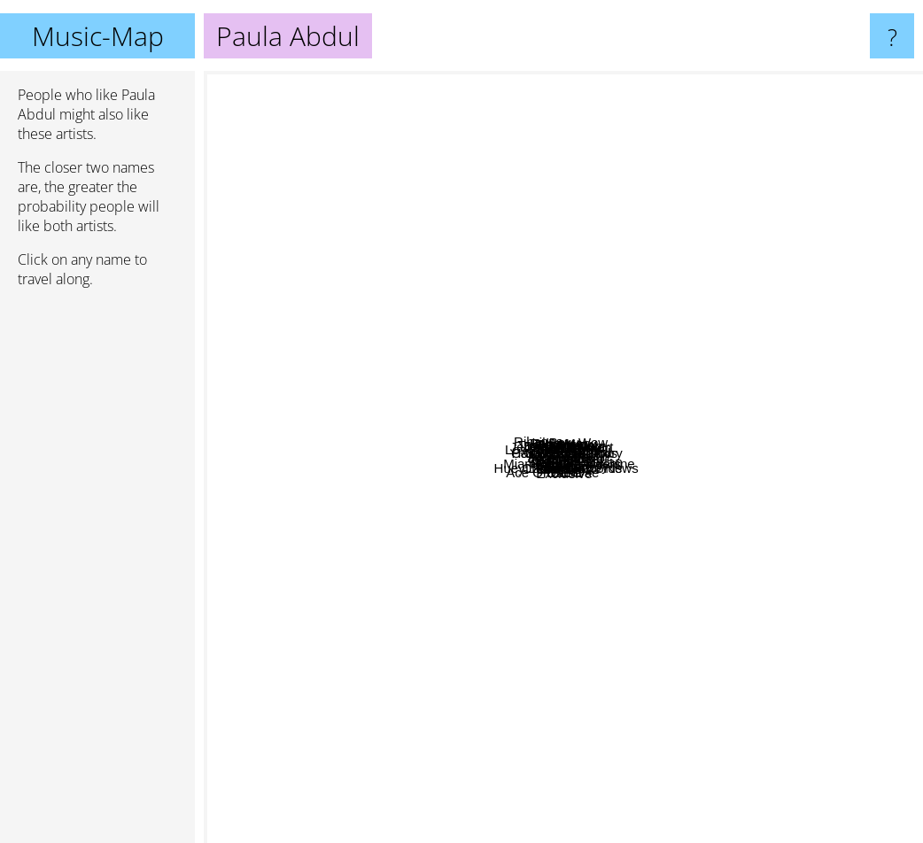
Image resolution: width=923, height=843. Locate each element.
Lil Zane (461, 410)
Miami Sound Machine (575, 519)
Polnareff (570, 673)
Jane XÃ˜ (384, 487)
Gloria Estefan (673, 425)
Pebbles (476, 246)
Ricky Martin (718, 488)
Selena (534, 486)
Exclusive (582, 735)
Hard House (313, 394)
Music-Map (98, 36)
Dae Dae (690, 687)
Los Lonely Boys (428, 285)
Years (749, 424)
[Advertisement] (97, 573)
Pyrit (471, 268)
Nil (663, 278)
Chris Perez (465, 646)
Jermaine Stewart (525, 231)
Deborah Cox (530, 256)
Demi (589, 753)
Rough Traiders (672, 603)
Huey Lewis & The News (642, 665)
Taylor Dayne (531, 362)
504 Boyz (606, 548)
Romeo (481, 490)
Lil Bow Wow (691, 270)
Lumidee (695, 474)
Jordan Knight (593, 205)
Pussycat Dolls (713, 366)
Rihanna (237, 252)
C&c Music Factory (633, 375)
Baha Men (548, 314)
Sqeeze (373, 568)
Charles (572, 265)
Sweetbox (719, 318)
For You (508, 697)
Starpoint (489, 564)
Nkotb (439, 599)
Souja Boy (823, 648)
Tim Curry (660, 201)
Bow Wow (599, 360)
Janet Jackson (681, 349)
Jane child (770, 479)
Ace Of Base (248, 708)
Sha (331, 373)
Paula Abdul (563, 457)
